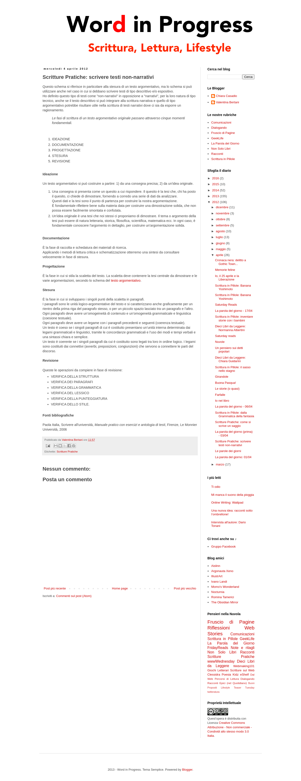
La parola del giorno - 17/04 (233, 310)
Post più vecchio (185, 588)
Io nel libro (222, 400)
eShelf (244, 674)
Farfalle (220, 395)
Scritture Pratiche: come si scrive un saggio (233, 424)
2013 (216, 196)
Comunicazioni (221, 122)
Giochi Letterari (218, 670)
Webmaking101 (243, 666)
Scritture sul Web (242, 670)
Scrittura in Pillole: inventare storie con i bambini (234, 318)
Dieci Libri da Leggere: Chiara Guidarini (230, 359)
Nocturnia (217, 592)
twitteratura (213, 692)
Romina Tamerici (222, 597)
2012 (216, 202)
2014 (216, 190)
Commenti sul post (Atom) (73, 596)
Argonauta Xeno (222, 571)
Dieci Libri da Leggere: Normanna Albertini (230, 328)
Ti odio (215, 487)
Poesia (226, 674)
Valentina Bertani (227, 102)
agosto (221, 231)
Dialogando (219, 127)
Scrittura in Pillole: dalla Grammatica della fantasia (234, 414)
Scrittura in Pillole (223, 159)
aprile (220, 255)
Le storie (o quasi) (227, 388)
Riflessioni (218, 627)
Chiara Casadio (226, 96)
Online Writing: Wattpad (227, 502)
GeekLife (217, 138)
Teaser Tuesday (244, 687)
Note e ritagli (242, 648)
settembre (223, 225)
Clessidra (213, 674)
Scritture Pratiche (67, 451)
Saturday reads (225, 336)
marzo (220, 464)
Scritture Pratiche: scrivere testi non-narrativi (233, 443)
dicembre (222, 207)
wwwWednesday (221, 661)
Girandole (221, 376)
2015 (216, 184)
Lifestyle (225, 687)
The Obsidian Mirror (224, 602)
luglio (220, 237)
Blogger (187, 769)
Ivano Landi (219, 581)
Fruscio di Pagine (223, 133)
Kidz (235, 674)
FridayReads (217, 648)
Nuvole (219, 342)
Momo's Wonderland (225, 587)
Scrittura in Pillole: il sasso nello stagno (232, 369)
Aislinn (215, 566)
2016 (216, 178)
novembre (223, 213)
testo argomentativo (126, 280)
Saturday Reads (226, 304)
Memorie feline (225, 270)
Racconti (217, 154)
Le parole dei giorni (228, 451)
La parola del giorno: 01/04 (233, 457)
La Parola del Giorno (225, 143)
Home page (120, 588)
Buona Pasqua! (225, 382)
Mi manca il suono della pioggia (232, 495)
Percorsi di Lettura (227, 678)
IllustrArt (216, 576)
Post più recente (55, 588)
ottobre (221, 219)
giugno (221, 243)
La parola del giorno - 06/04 (233, 406)
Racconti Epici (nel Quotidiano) (227, 683)
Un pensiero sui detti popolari (229, 349)
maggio (221, 249)
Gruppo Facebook (223, 546)
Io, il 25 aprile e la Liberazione (227, 277)
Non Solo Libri (220, 148)
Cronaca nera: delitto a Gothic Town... (230, 262)
